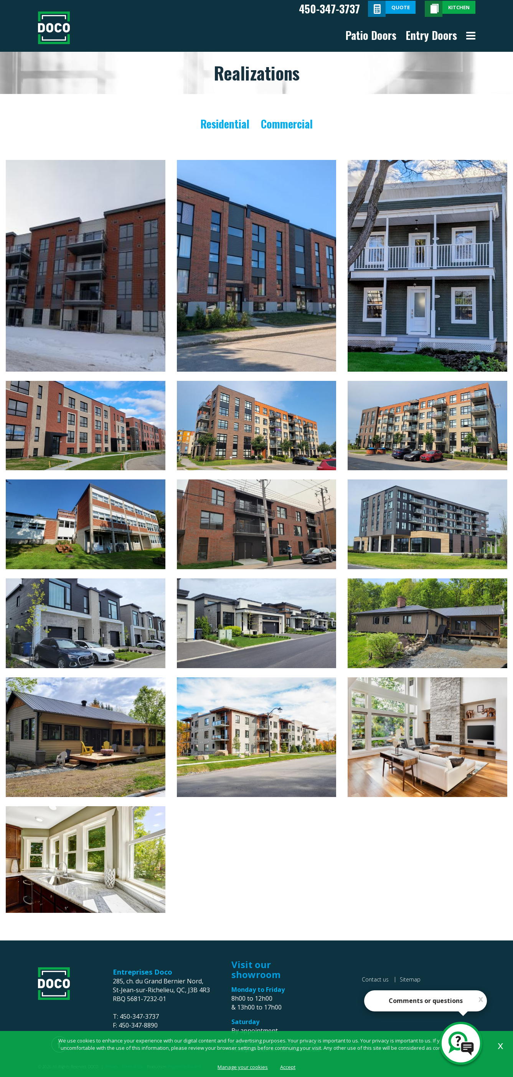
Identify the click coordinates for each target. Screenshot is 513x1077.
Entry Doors (431, 35)
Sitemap (410, 979)
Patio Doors (370, 35)
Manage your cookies (243, 1067)
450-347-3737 (329, 8)
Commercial (287, 124)
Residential (224, 124)
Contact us (375, 979)
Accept (287, 1067)
